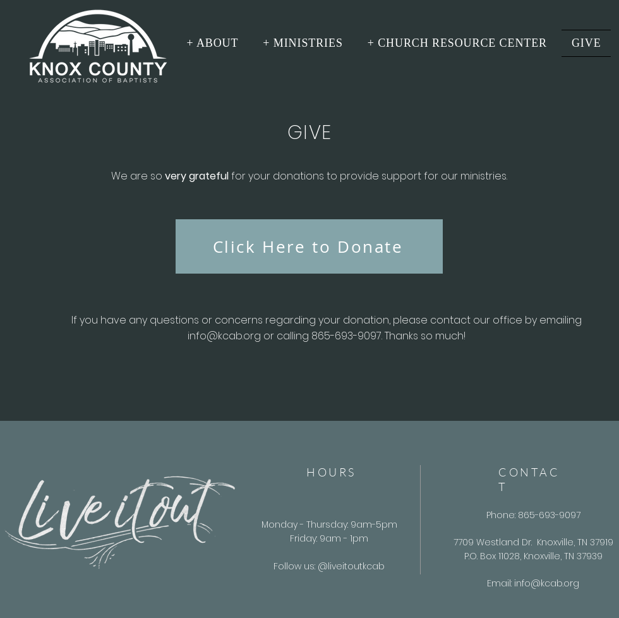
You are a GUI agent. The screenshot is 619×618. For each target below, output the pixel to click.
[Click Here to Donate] (309, 246)
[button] (212, 43)
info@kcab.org (224, 336)
